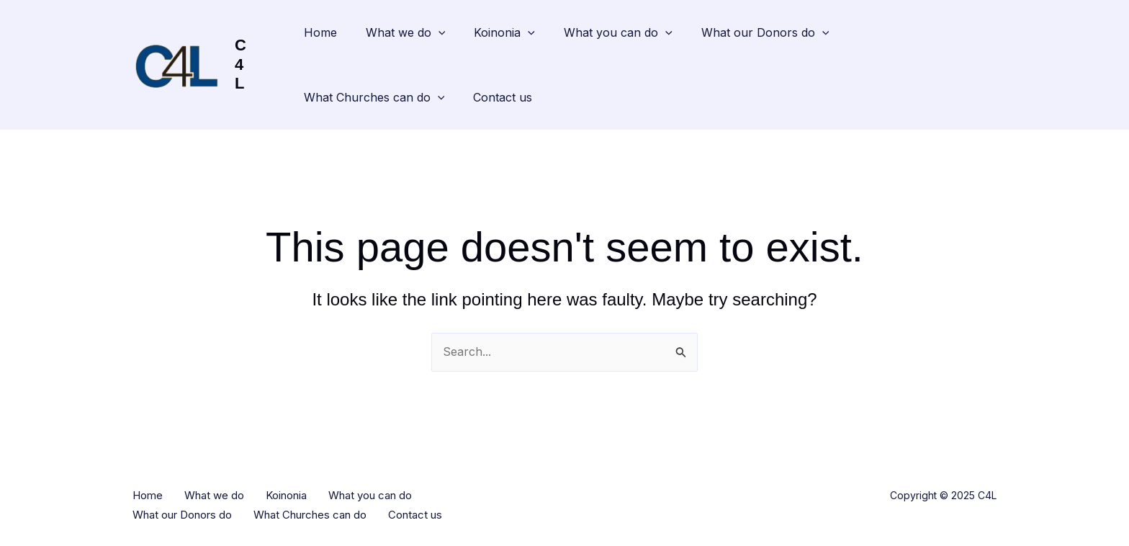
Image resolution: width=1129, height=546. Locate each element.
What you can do (618, 32)
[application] (438, 32)
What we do (406, 32)
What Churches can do (374, 97)
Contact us (502, 97)
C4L (240, 64)
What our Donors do (765, 32)
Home (320, 32)
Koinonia (504, 32)
